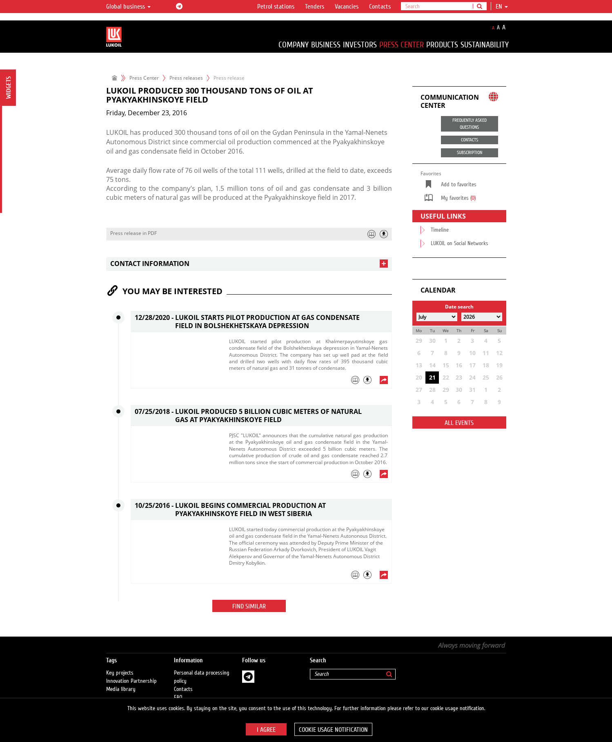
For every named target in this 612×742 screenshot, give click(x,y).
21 (432, 377)
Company (293, 44)
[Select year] (481, 317)
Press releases (186, 77)
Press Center (401, 44)
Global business (128, 6)
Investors (360, 44)
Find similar (249, 606)
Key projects (120, 665)
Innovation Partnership (131, 673)
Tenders (314, 6)
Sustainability (485, 44)
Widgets (8, 87)
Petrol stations (275, 6)
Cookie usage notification (333, 729)
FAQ (178, 689)
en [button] (502, 6)
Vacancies (346, 6)
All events (459, 423)
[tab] (249, 263)
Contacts (380, 6)
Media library (121, 681)
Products (442, 44)
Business (325, 44)
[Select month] (436, 317)
